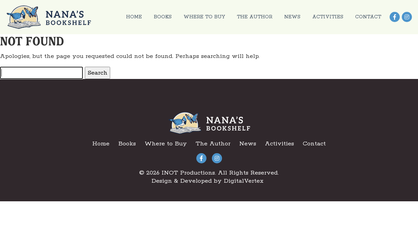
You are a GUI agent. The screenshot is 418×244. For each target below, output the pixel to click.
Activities (327, 17)
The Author (254, 17)
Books (163, 17)
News (292, 17)
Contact (368, 17)
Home (134, 17)
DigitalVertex (244, 181)
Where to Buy (204, 17)
